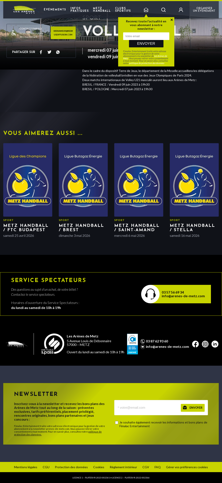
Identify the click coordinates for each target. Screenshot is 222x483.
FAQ (158, 467)
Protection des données (71, 467)
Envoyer (146, 43)
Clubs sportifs (123, 9)
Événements (55, 9)
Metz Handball (102, 9)
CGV (145, 467)
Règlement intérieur (123, 467)
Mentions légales (25, 467)
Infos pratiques (79, 9)
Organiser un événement (204, 9)
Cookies (98, 467)
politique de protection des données (146, 63)
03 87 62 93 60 (157, 341)
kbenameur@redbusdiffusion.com (63, 33)
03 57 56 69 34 (173, 292)
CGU (46, 467)
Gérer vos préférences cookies (187, 467)
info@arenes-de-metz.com (183, 296)
